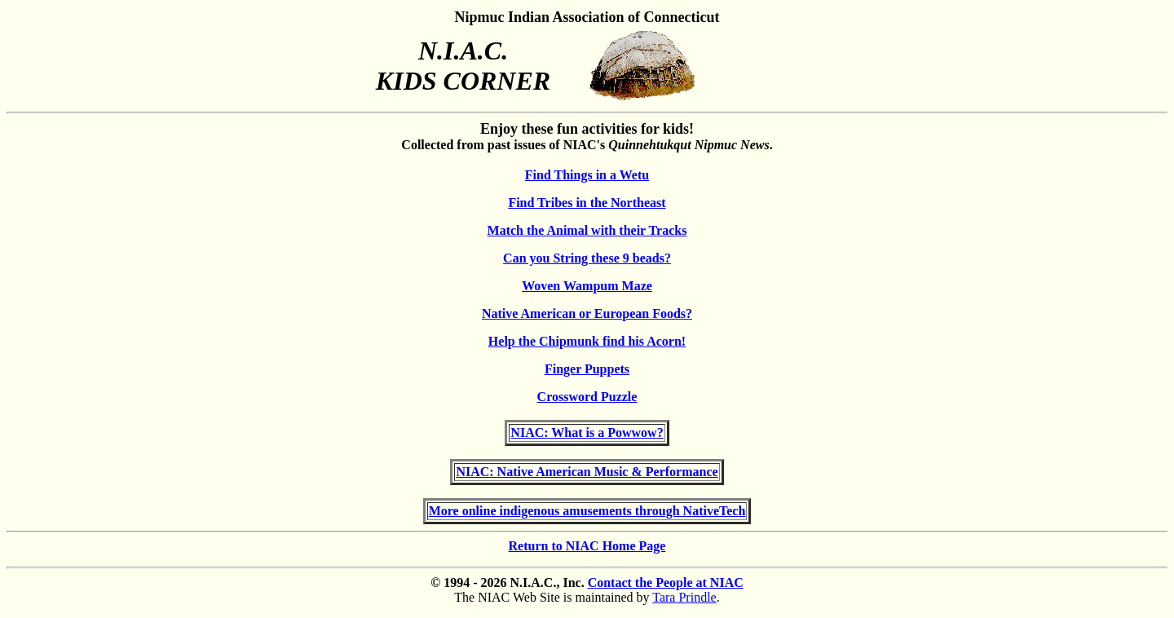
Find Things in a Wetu (587, 175)
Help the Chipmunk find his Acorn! (587, 341)
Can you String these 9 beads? (587, 258)
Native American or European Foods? (587, 313)
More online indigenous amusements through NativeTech (587, 511)
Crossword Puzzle (587, 397)
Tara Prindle (684, 597)
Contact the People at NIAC (666, 582)
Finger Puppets (587, 369)
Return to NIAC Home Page (587, 546)
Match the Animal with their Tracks (587, 230)
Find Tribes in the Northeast (586, 203)
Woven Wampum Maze (587, 286)
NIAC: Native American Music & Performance (586, 472)
